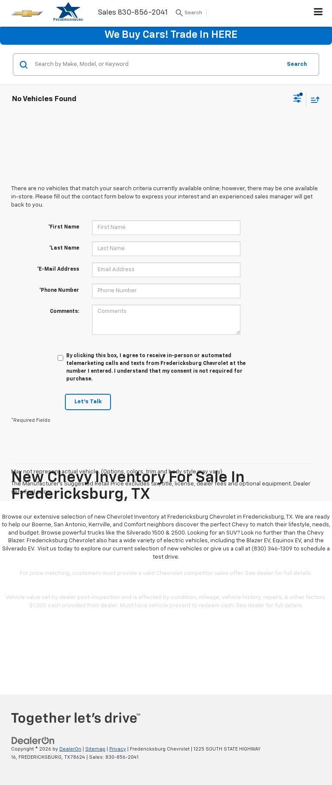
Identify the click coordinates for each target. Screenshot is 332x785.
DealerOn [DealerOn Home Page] (70, 749)
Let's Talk (87, 402)
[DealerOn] (33, 740)
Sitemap (95, 749)
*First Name (63, 227)
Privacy (117, 749)
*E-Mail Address (58, 269)
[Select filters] (297, 99)
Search (297, 64)
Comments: (64, 311)
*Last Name (64, 248)
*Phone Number (59, 290)
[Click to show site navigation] (318, 13)
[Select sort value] (313, 99)
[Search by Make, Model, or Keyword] (157, 64)
